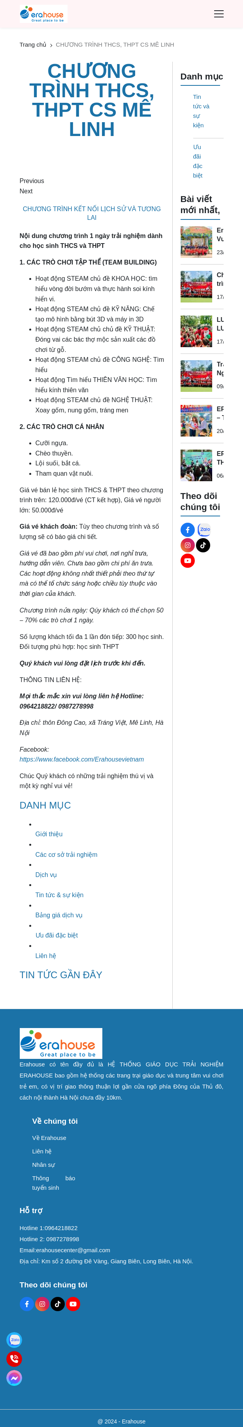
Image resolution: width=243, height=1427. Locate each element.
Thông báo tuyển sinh (53, 1183)
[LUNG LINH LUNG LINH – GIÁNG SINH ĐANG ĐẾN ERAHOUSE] (196, 331)
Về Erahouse (49, 1137)
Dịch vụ (46, 874)
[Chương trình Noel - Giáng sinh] (196, 286)
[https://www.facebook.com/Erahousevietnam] (82, 759)
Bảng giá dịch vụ (59, 915)
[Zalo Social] (204, 530)
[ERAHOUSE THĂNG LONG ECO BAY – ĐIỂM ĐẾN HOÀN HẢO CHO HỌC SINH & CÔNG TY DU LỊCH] (196, 465)
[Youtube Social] (188, 561)
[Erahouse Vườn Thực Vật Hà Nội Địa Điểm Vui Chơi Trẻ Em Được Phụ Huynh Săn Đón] (196, 242)
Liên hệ (46, 956)
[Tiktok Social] (203, 545)
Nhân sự (43, 1164)
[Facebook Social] (188, 530)
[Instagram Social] (188, 545)
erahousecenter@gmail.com (73, 1250)
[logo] (44, 13)
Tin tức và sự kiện (201, 111)
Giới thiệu (49, 834)
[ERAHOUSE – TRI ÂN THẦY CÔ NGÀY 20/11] (196, 421)
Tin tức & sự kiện (60, 895)
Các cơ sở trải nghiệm (67, 854)
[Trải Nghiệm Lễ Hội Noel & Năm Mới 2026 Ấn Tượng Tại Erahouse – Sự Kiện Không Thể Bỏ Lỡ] (196, 376)
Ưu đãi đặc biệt (57, 935)
